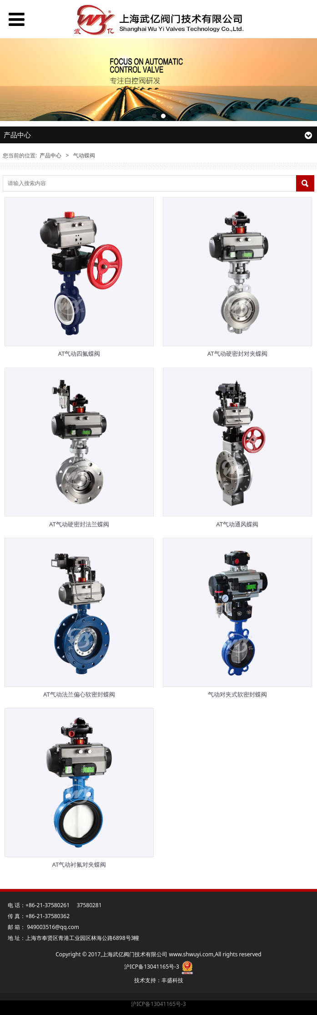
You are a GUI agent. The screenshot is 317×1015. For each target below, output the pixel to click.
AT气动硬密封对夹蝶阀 (237, 353)
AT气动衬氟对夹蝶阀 (79, 864)
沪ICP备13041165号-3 (158, 1004)
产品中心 (50, 155)
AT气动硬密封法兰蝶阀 (79, 524)
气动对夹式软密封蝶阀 (237, 694)
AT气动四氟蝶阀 (79, 353)
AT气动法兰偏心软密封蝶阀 (79, 694)
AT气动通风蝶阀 (237, 524)
